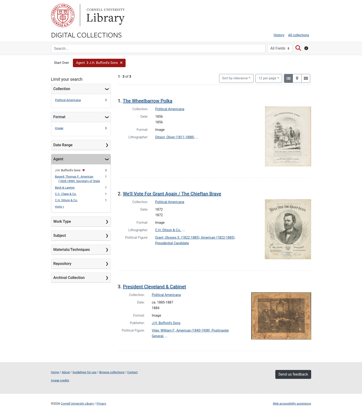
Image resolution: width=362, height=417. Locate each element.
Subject (59, 235)
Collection (61, 89)
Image (59, 128)
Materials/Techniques (71, 249)
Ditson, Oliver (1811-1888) (174, 137)
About (66, 372)
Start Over (61, 63)
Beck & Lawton (65, 187)
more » (59, 206)
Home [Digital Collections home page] (55, 372)
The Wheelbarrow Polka (147, 101)
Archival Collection (69, 277)
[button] (99, 63)
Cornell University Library (77, 403)
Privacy (101, 403)
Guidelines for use (84, 372)
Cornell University (63, 15)
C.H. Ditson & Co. (66, 200)
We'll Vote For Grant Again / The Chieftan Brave (172, 194)
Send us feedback (293, 374)
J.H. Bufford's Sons (166, 323)
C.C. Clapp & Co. (66, 194)
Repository (62, 263)
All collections (298, 35)
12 (267, 78)
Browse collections (111, 372)
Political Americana (68, 100)
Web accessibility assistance (292, 403)
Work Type (62, 221)
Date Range (63, 145)
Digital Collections (86, 34)
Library (105, 15)
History (279, 35)
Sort (235, 78)
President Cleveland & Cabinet (154, 286)
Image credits (60, 380)
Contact (132, 372)
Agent (58, 159)
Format (59, 117)
